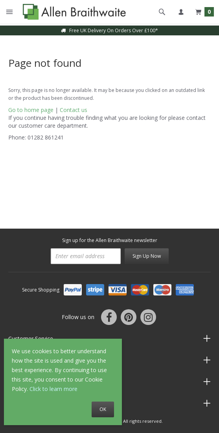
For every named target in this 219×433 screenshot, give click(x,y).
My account (181, 12)
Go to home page (30, 110)
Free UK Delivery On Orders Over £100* (109, 30)
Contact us (73, 110)
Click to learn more (53, 389)
